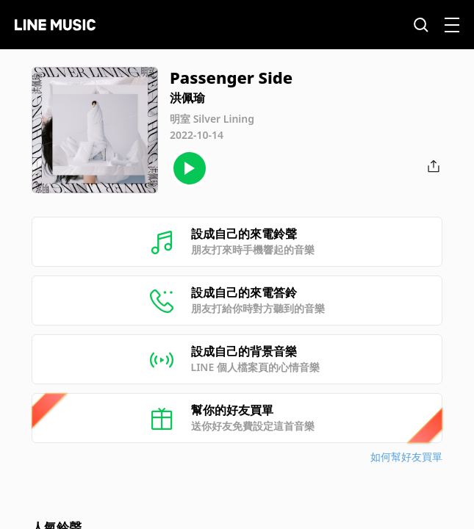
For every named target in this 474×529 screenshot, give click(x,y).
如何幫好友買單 (406, 457)
